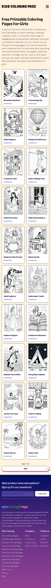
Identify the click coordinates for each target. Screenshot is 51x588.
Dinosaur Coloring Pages (12, 542)
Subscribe (42, 493)
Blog (3, 576)
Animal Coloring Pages (11, 563)
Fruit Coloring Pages (10, 566)
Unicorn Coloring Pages (11, 546)
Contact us (29, 539)
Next (35, 469)
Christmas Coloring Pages (12, 552)
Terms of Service (32, 546)
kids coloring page (19, 6)
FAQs (27, 536)
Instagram (44, 536)
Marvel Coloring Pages (11, 559)
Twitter (43, 539)
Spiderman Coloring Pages (12, 556)
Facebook (44, 546)
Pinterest (44, 542)
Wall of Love (7, 569)
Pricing (4, 573)
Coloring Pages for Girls (11, 539)
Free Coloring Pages (10, 536)
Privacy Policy (30, 542)
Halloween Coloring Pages (12, 549)
